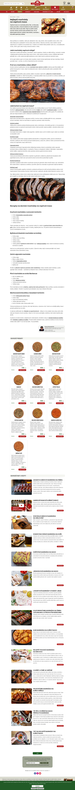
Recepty (20, 11)
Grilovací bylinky (41, 243)
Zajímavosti (27, 11)
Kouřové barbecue (15, 160)
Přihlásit (64, 4)
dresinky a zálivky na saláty (20, 319)
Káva (16, 9)
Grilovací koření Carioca (16, 154)
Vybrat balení (22, 370)
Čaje (21, 9)
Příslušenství (46, 9)
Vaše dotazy (66, 11)
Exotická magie (14, 137)
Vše (6, 11)
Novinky (13, 11)
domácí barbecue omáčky (56, 318)
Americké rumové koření (16, 116)
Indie (38, 110)
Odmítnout (33, 788)
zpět (37, 753)
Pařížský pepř (14, 167)
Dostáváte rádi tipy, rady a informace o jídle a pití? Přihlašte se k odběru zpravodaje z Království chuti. (37, 759)
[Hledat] (23, 4)
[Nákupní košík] (68, 4)
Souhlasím (37, 786)
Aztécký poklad (14, 123)
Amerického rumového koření (24, 215)
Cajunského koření (22, 261)
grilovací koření (20, 110)
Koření (11, 9)
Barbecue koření (20, 280)
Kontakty (63, 9)
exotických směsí (52, 110)
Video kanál (36, 11)
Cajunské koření (14, 145)
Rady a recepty (55, 9)
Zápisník (58, 11)
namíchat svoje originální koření (31, 111)
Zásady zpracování (40, 788)
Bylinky (26, 9)
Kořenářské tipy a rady (48, 11)
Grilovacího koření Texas (23, 296)
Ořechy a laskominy (35, 9)
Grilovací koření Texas (16, 130)
